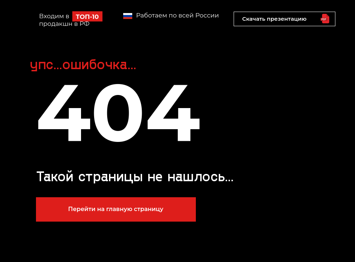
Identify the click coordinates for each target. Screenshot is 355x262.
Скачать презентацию (274, 18)
